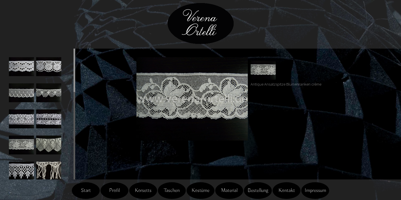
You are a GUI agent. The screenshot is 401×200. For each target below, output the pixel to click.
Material (229, 190)
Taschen (172, 190)
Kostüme (200, 190)
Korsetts (143, 190)
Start (86, 190)
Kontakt (286, 190)
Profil (114, 190)
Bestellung (258, 190)
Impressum (315, 190)
